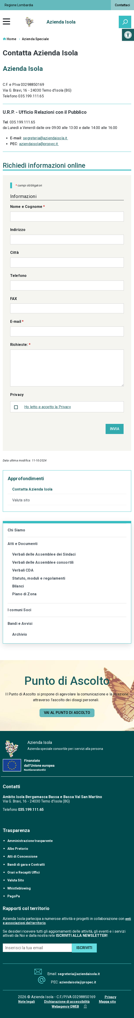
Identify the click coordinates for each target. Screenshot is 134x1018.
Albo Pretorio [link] (17, 848)
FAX (13, 298)
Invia (114, 429)
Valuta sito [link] (21, 500)
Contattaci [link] (122, 5)
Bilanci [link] (18, 586)
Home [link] (9, 39)
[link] (128, 35)
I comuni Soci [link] (19, 610)
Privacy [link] (110, 997)
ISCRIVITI (84, 948)
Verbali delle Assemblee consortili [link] (42, 562)
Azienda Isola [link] (61, 22)
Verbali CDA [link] (23, 570)
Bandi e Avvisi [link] (20, 623)
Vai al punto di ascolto (67, 712)
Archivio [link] (19, 634)
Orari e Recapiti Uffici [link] (23, 872)
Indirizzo (17, 230)
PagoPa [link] (13, 896)
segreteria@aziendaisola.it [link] (45, 138)
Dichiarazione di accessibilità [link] (67, 1001)
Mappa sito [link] (107, 1001)
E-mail (17, 321)
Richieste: (20, 344)
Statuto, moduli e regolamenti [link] (38, 578)
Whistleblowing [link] (19, 888)
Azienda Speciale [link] (35, 39)
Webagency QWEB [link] (65, 1006)
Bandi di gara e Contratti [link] (26, 864)
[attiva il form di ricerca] (125, 22)
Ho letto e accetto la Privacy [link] (47, 407)
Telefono (18, 275)
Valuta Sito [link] (15, 880)
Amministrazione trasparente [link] (30, 841)
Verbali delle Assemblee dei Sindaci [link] (44, 554)
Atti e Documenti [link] (23, 544)
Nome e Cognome (27, 206)
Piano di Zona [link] (24, 594)
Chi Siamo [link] (16, 530)
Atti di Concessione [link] (22, 856)
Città (14, 252)
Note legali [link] (26, 1001)
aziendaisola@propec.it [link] (39, 144)
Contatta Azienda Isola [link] (32, 489)
